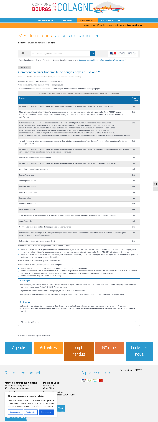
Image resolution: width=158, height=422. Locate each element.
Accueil (87, 25)
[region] (31, 404)
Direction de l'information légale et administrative (35, 335)
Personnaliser (15, 412)
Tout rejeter (31, 412)
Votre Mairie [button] (66, 20)
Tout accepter (46, 412)
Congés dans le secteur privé (65, 60)
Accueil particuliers (26, 60)
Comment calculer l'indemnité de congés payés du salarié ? (102, 60)
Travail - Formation (43, 60)
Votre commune (45, 20)
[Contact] (119, 20)
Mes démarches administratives (106, 25)
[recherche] (60, 53)
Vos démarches (87, 20)
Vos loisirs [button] (106, 20)
